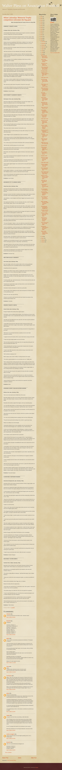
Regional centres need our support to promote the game (44, 177)
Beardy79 (8, 620)
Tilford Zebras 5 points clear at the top (44, 152)
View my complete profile (55, 52)
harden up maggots (10, 734)
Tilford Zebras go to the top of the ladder (44, 223)
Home (19, 757)
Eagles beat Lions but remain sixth (44, 143)
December (43, 41)
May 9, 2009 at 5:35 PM (11, 750)
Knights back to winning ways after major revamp (44, 219)
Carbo (8, 666)
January (42, 241)
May (42, 54)
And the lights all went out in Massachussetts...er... (44, 186)
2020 (41, 27)
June (42, 52)
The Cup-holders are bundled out (44, 190)
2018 (41, 31)
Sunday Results (44, 145)
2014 (41, 34)
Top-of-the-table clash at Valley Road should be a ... (44, 81)
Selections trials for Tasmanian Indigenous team (44, 131)
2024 (41, 20)
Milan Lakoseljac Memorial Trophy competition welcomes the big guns (17, 18)
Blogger (36, 767)
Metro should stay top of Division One (44, 168)
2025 (41, 18)
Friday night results (44, 77)
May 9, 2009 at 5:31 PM (11, 738)
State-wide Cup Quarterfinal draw (44, 181)
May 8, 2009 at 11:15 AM (11, 662)
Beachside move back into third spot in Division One (44, 104)
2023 (41, 22)
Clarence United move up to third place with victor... (44, 214)
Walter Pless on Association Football (30, 5)
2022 (41, 23)
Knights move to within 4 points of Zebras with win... (44, 74)
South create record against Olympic (44, 60)
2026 (41, 16)
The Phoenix (9, 675)
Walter (53, 22)
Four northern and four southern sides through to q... (44, 198)
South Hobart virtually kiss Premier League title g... (44, 112)
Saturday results (44, 70)
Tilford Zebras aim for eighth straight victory (44, 85)
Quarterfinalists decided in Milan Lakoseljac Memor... (44, 193)
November (43, 43)
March (42, 238)
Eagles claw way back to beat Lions (44, 139)
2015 (41, 32)
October (42, 45)
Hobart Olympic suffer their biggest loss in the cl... (44, 149)
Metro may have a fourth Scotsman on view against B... (44, 89)
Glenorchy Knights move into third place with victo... (44, 159)
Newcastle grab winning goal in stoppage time (44, 207)
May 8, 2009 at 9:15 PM (11, 711)
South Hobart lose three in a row (44, 108)
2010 (41, 38)
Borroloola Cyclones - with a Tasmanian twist (44, 135)
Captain (8, 715)
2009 (41, 40)
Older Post (33, 757)
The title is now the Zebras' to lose (44, 211)
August (42, 48)
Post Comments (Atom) (11, 760)
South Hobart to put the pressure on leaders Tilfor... (44, 172)
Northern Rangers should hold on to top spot (44, 165)
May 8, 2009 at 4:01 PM (11, 689)
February (43, 240)
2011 (41, 36)
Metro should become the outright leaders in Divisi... (44, 233)
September (43, 46)
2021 (41, 25)
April (42, 236)
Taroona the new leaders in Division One (44, 64)
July (42, 50)
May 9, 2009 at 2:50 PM (11, 730)
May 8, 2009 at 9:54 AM (11, 634)
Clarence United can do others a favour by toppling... (44, 127)
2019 (41, 29)
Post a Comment (8, 752)
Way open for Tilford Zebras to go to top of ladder (44, 228)
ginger (8, 638)
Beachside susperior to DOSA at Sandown (43, 94)
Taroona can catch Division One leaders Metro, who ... (44, 122)
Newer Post (5, 757)
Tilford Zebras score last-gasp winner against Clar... (44, 99)
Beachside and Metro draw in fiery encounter (44, 56)
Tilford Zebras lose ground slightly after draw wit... (44, 68)
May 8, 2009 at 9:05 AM (11, 617)
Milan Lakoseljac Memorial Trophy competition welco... (44, 203)
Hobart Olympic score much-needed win (44, 115)
